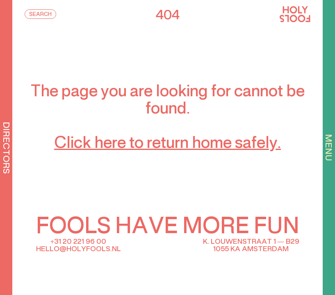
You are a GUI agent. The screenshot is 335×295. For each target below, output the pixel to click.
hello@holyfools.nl (78, 249)
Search (40, 14)
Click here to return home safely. (167, 143)
